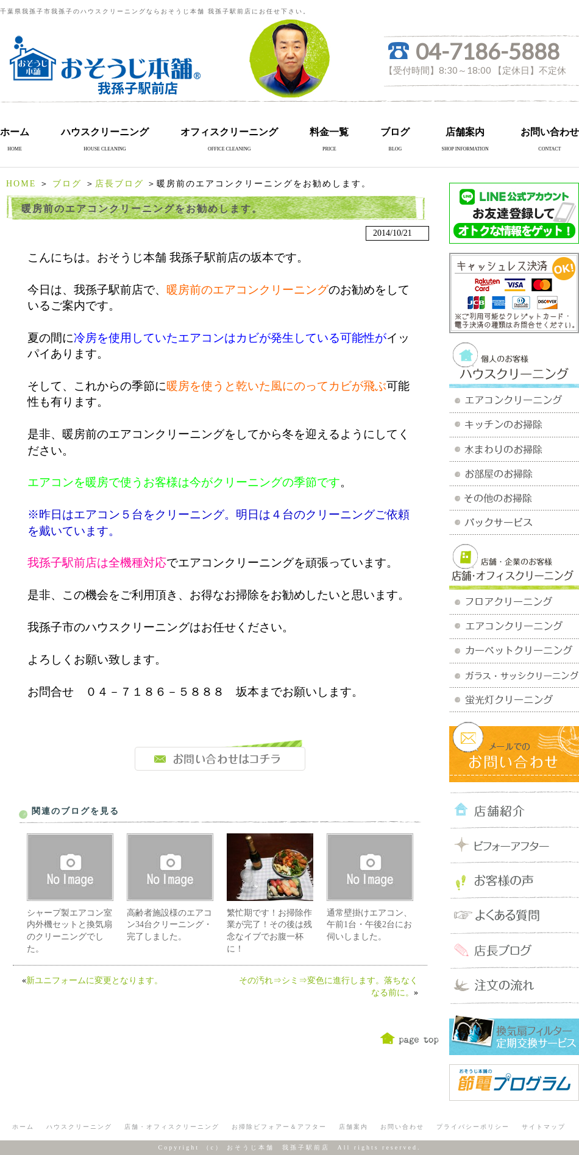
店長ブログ (119, 183)
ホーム (14, 132)
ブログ (395, 132)
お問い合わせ (549, 132)
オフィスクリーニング (229, 132)
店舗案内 (465, 132)
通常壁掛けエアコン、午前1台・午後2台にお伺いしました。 (369, 924)
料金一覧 (329, 132)
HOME (21, 183)
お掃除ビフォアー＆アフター (279, 1126)
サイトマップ (544, 1126)
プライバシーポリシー (473, 1126)
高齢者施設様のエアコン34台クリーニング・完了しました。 (169, 924)
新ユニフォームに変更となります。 (94, 980)
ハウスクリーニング (105, 132)
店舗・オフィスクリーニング (171, 1126)
